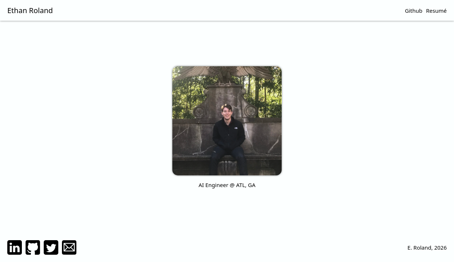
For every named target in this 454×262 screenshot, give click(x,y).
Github (413, 10)
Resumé (436, 10)
